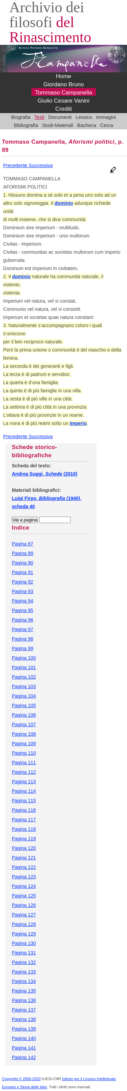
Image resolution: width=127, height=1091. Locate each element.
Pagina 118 (24, 829)
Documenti (60, 117)
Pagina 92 (22, 582)
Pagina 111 (24, 762)
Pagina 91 (22, 572)
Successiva (41, 165)
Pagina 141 (24, 1048)
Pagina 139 (24, 1029)
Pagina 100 (24, 658)
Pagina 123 (24, 876)
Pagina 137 (24, 1010)
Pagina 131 (24, 952)
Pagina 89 (22, 553)
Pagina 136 (24, 1000)
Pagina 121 (24, 857)
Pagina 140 (24, 1038)
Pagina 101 (24, 667)
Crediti (63, 109)
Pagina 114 (24, 791)
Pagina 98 (22, 639)
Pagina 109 (24, 743)
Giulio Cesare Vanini (63, 100)
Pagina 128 (24, 924)
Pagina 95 (22, 610)
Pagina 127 (24, 914)
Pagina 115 (24, 800)
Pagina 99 (22, 648)
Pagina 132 (24, 962)
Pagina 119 (24, 838)
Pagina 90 (22, 563)
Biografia (20, 117)
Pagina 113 (24, 781)
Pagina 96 (22, 620)
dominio (64, 203)
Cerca (106, 125)
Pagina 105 (24, 705)
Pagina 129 (24, 933)
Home (63, 76)
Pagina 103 (24, 686)
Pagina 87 (22, 544)
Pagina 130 (24, 943)
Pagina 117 (24, 819)
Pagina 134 (24, 981)
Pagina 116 (24, 810)
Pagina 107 (24, 724)
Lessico (84, 117)
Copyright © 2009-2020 (21, 1079)
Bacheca (86, 125)
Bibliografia (26, 125)
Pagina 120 (24, 848)
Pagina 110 (24, 753)
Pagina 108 (24, 734)
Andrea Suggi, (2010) (44, 474)
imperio (78, 423)
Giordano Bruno (63, 84)
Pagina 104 (24, 696)
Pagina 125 (24, 895)
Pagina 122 (24, 867)
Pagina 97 (22, 629)
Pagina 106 (24, 715)
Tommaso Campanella (63, 92)
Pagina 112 (24, 772)
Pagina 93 (22, 591)
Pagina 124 (24, 886)
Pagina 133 (24, 971)
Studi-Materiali (57, 125)
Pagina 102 (24, 677)
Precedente (16, 165)
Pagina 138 (24, 1019)
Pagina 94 (22, 601)
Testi (39, 117)
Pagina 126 (24, 905)
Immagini (106, 117)
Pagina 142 (24, 1057)
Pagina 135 (24, 991)
